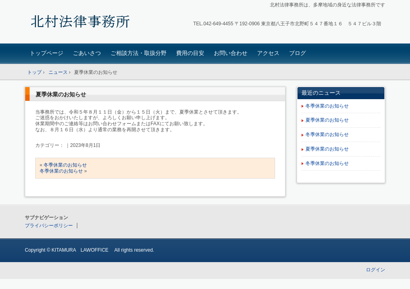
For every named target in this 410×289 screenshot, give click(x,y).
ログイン (375, 270)
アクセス (268, 53)
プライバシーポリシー (49, 225)
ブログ (297, 53)
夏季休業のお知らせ (61, 94)
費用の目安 (190, 53)
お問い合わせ (230, 53)
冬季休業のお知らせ (65, 165)
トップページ (46, 53)
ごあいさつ (87, 53)
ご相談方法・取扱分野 (139, 53)
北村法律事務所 (81, 23)
